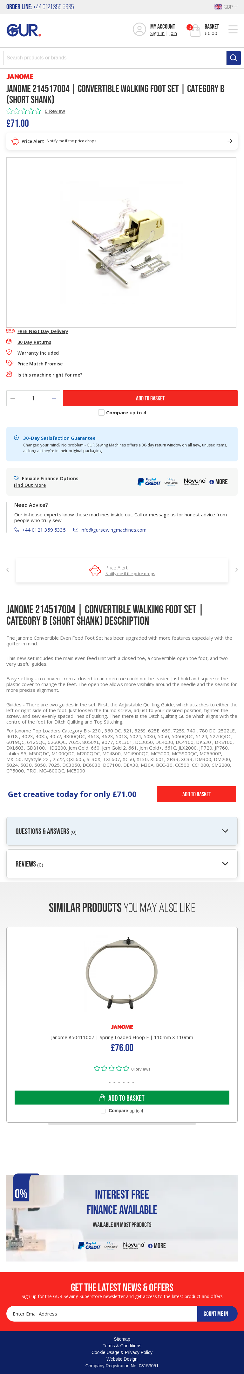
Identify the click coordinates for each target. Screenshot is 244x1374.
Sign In (157, 33)
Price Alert (130, 570)
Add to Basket (196, 794)
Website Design (122, 1359)
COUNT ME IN (216, 1313)
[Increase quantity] (54, 398)
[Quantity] (33, 398)
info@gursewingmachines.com (109, 530)
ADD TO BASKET (150, 398)
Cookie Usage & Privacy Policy (122, 1352)
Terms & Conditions (122, 1345)
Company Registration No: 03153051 (122, 1365)
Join (173, 33)
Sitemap (122, 1339)
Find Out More (30, 485)
